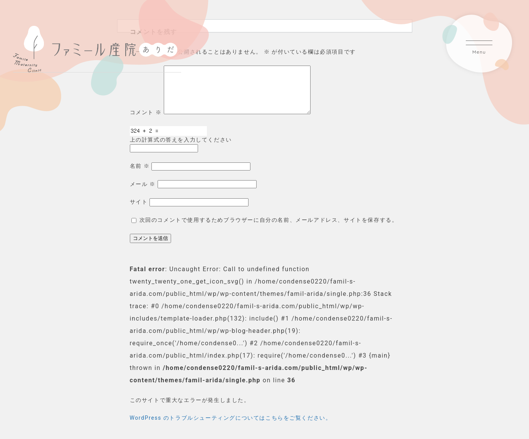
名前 (140, 175)
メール (143, 193)
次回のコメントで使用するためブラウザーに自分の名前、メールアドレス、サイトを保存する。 (268, 229)
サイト (139, 211)
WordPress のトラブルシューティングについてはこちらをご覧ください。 (231, 427)
